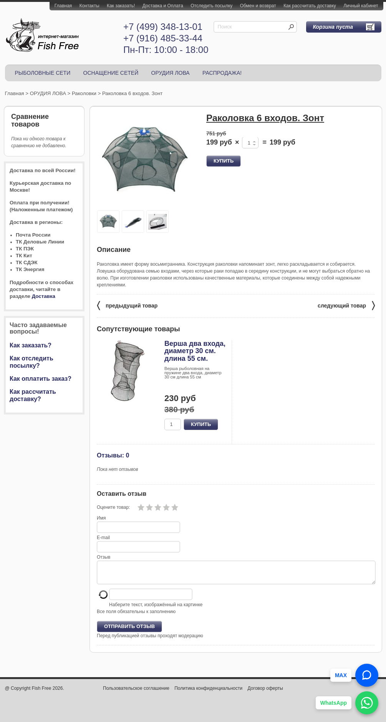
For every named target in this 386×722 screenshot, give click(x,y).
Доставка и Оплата (162, 5)
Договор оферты (265, 693)
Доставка (43, 296)
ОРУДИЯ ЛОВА (170, 73)
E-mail (103, 537)
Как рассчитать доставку (309, 5)
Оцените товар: (113, 507)
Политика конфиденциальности (208, 693)
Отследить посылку (211, 5)
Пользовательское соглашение (136, 693)
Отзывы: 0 (113, 455)
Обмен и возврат (258, 5)
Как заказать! (121, 5)
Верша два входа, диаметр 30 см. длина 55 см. (194, 351)
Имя (101, 518)
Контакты (89, 5)
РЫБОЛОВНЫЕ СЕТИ (43, 73)
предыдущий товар (127, 305)
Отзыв (103, 557)
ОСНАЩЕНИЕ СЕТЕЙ (111, 73)
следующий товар (346, 305)
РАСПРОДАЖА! (222, 73)
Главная (63, 5)
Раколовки (84, 93)
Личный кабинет (360, 5)
